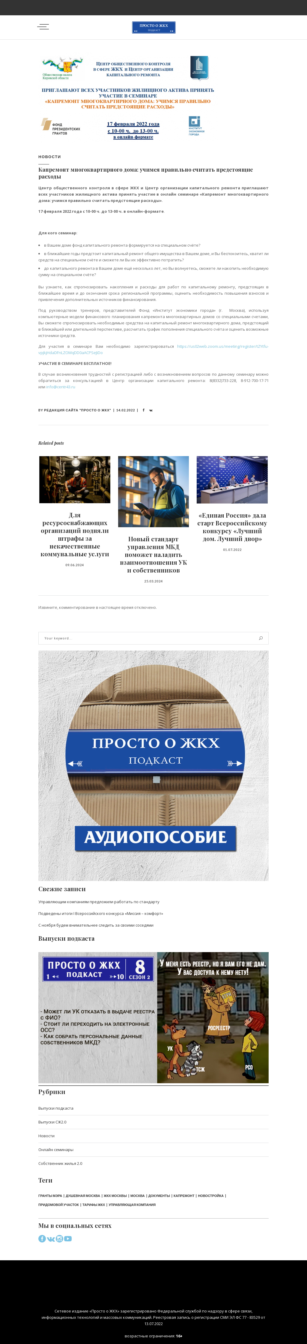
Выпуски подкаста (55, 1108)
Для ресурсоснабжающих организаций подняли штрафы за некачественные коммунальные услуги (74, 534)
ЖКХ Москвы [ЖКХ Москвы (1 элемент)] (115, 1196)
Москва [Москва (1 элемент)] (137, 1196)
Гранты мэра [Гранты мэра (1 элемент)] (50, 1196)
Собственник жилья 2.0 (60, 1163)
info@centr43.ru (60, 386)
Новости (49, 156)
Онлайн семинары (55, 1149)
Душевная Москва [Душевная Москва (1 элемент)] (83, 1196)
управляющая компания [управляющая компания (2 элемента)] (132, 1205)
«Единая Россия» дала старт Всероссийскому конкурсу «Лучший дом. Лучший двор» (232, 527)
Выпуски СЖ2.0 (52, 1122)
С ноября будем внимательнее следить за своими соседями (96, 925)
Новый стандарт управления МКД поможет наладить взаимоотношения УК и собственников (153, 554)
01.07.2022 (232, 550)
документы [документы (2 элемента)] (159, 1196)
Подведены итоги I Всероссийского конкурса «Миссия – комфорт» (100, 913)
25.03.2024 (153, 581)
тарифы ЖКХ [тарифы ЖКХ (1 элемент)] (93, 1205)
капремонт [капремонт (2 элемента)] (184, 1196)
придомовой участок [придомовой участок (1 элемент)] (58, 1205)
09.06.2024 (74, 565)
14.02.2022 (125, 410)
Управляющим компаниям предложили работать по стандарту (98, 901)
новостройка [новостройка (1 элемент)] (210, 1196)
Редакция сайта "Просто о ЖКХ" (77, 410)
